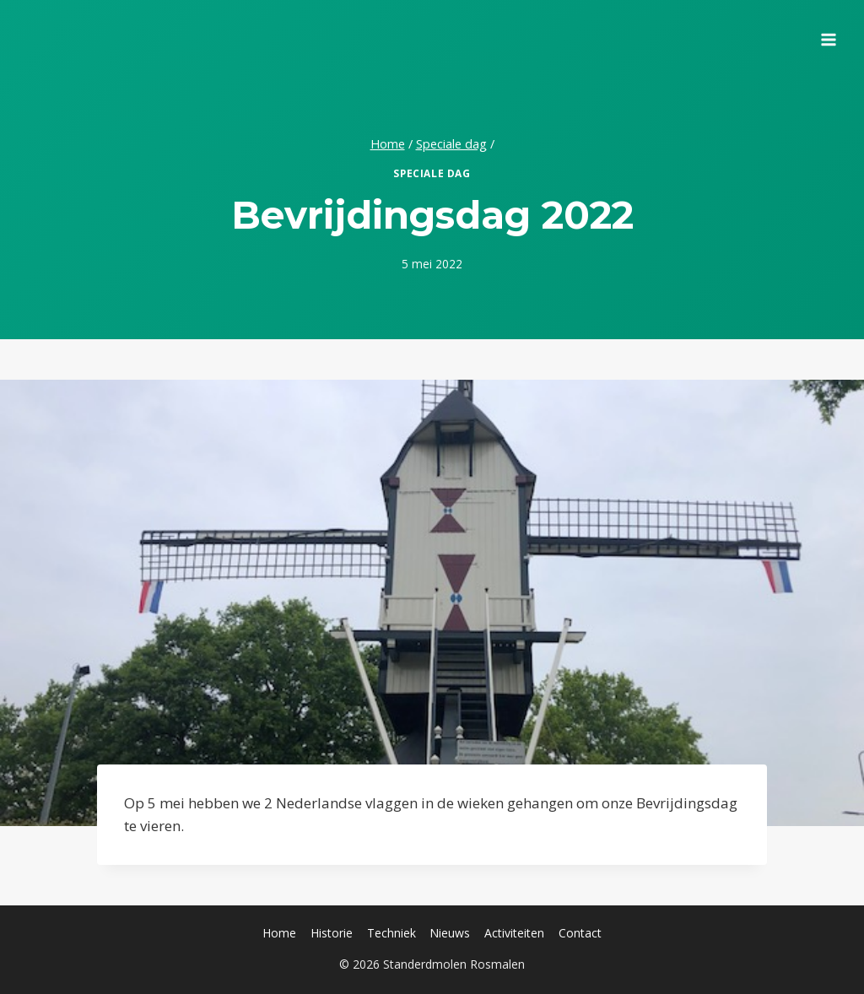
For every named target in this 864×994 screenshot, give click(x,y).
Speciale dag (431, 173)
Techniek (391, 933)
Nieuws (449, 933)
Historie (331, 933)
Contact (580, 933)
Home (279, 933)
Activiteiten (514, 933)
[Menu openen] (828, 33)
